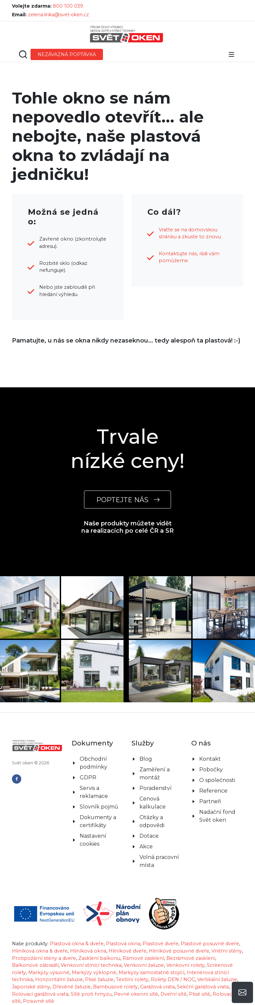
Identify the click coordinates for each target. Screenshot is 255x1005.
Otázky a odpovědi (151, 821)
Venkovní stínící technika (91, 965)
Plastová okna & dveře (77, 944)
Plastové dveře (160, 944)
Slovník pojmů (99, 807)
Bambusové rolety (115, 987)
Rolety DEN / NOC (173, 979)
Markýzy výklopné (94, 972)
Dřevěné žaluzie (71, 987)
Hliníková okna (88, 951)
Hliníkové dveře (127, 951)
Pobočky (211, 769)
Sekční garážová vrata (203, 987)
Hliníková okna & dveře (40, 951)
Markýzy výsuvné (48, 972)
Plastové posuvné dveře (210, 944)
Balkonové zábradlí (35, 965)
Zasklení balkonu (99, 958)
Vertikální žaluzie (217, 979)
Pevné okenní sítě (136, 994)
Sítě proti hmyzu (91, 994)
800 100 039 (68, 6)
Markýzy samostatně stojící (151, 972)
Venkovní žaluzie (144, 965)
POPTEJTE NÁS (127, 499)
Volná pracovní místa (159, 861)
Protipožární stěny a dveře (44, 958)
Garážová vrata (157, 987)
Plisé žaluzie (99, 979)
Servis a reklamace (94, 792)
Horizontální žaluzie (59, 979)
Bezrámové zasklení (190, 958)
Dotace (149, 836)
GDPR (88, 777)
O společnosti (217, 780)
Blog (145, 759)
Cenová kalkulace (152, 803)
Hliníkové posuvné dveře (179, 951)
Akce (146, 846)
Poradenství (155, 788)
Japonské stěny (31, 987)
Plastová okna (123, 944)
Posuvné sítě (38, 1001)
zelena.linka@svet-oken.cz (58, 15)
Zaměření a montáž (154, 773)
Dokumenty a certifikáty (98, 821)
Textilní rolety (132, 979)
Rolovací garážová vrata (40, 994)
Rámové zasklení (143, 958)
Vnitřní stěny (227, 951)
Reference (213, 791)
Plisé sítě (199, 994)
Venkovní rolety (185, 965)
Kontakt (210, 759)
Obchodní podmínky (93, 763)
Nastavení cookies (93, 840)
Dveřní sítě (173, 994)
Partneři (210, 801)
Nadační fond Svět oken (217, 816)
